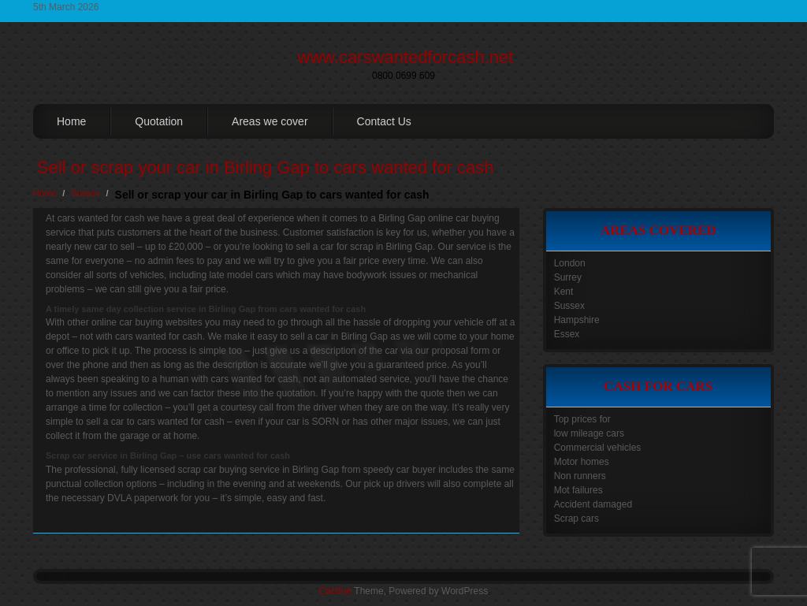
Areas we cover (269, 121)
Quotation (159, 121)
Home (71, 121)
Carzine (336, 591)
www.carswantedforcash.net (406, 57)
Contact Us (384, 121)
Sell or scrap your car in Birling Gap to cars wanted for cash (265, 167)
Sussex (85, 193)
